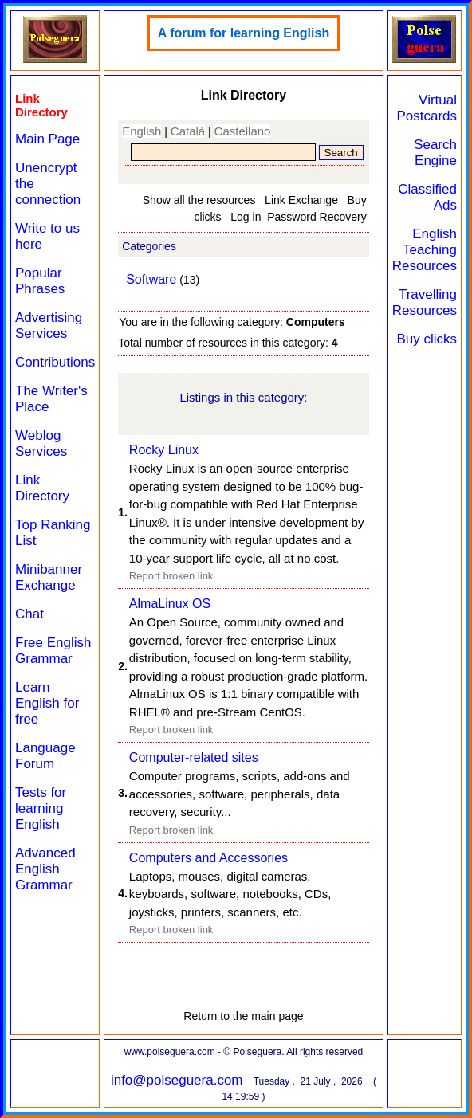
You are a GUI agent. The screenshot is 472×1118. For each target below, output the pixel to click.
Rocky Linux (164, 450)
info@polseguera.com (177, 1080)
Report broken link (171, 576)
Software (151, 279)
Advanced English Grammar (45, 868)
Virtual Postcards (426, 108)
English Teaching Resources (424, 249)
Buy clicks (426, 339)
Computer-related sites (193, 757)
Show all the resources (199, 200)
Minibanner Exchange (48, 577)
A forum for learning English (243, 33)
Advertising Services (48, 325)
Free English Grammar (53, 650)
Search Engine (435, 152)
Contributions (55, 362)
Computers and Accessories (208, 858)
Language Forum (45, 755)
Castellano (242, 131)
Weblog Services (41, 443)
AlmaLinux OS (169, 603)
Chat (29, 614)
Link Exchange (301, 200)
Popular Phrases (40, 280)
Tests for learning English (40, 808)
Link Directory (42, 488)
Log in (245, 216)
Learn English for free (47, 703)
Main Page (47, 139)
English (141, 131)
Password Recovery (317, 216)
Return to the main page (243, 1016)
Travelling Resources (424, 302)
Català (188, 131)
